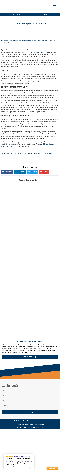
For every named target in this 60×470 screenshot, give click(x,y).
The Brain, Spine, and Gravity (16, 153)
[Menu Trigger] (54, 6)
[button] (7, 172)
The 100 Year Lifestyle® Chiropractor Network (33, 424)
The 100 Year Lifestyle (44, 153)
